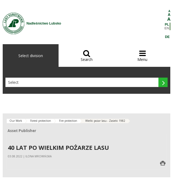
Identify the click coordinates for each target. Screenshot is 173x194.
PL (167, 24)
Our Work (15, 121)
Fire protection (68, 121)
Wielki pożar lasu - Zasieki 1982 (105, 121)
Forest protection (40, 121)
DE (167, 37)
